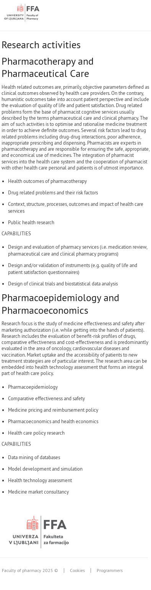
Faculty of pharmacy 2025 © (30, 570)
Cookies (77, 570)
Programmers (110, 570)
